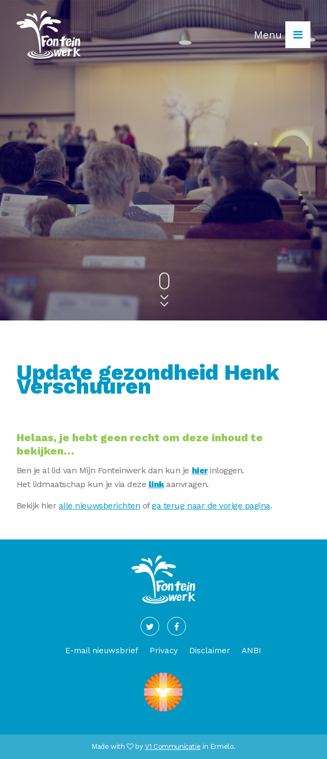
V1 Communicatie (172, 746)
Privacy (164, 650)
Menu (282, 34)
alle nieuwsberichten (99, 505)
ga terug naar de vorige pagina (211, 505)
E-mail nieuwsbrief (101, 650)
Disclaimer (209, 650)
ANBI (251, 650)
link (156, 484)
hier (200, 470)
